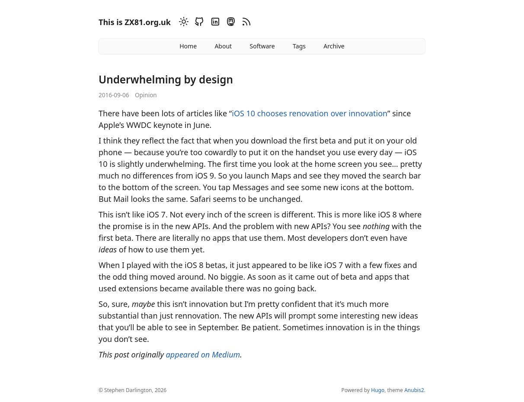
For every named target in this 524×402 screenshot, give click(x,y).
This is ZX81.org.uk (135, 22)
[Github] (198, 23)
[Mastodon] (229, 23)
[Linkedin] (214, 23)
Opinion (146, 95)
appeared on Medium (203, 354)
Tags (299, 46)
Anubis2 (414, 390)
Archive (333, 46)
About (223, 46)
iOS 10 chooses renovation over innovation (309, 113)
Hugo (377, 390)
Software (262, 46)
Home (188, 46)
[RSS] (245, 23)
